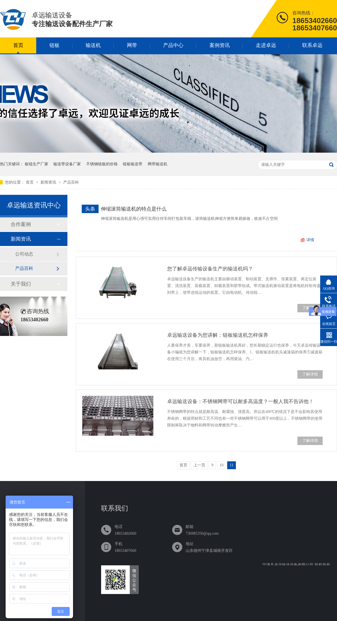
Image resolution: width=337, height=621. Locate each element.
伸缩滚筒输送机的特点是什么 (134, 209)
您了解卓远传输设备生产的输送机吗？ (210, 269)
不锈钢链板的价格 (102, 164)
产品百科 (71, 182)
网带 (132, 45)
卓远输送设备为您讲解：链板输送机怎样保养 (217, 335)
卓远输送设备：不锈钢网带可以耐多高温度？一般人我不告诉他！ (240, 401)
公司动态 (24, 254)
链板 (54, 45)
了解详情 (310, 374)
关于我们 (21, 284)
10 (222, 465)
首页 (18, 45)
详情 (310, 240)
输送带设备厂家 (67, 164)
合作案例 (21, 224)
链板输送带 (132, 164)
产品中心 (173, 45)
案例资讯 (220, 45)
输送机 (93, 45)
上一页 (199, 465)
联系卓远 (312, 45)
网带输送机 (157, 164)
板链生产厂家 (36, 164)
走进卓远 (266, 45)
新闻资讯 (48, 182)
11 (231, 465)
